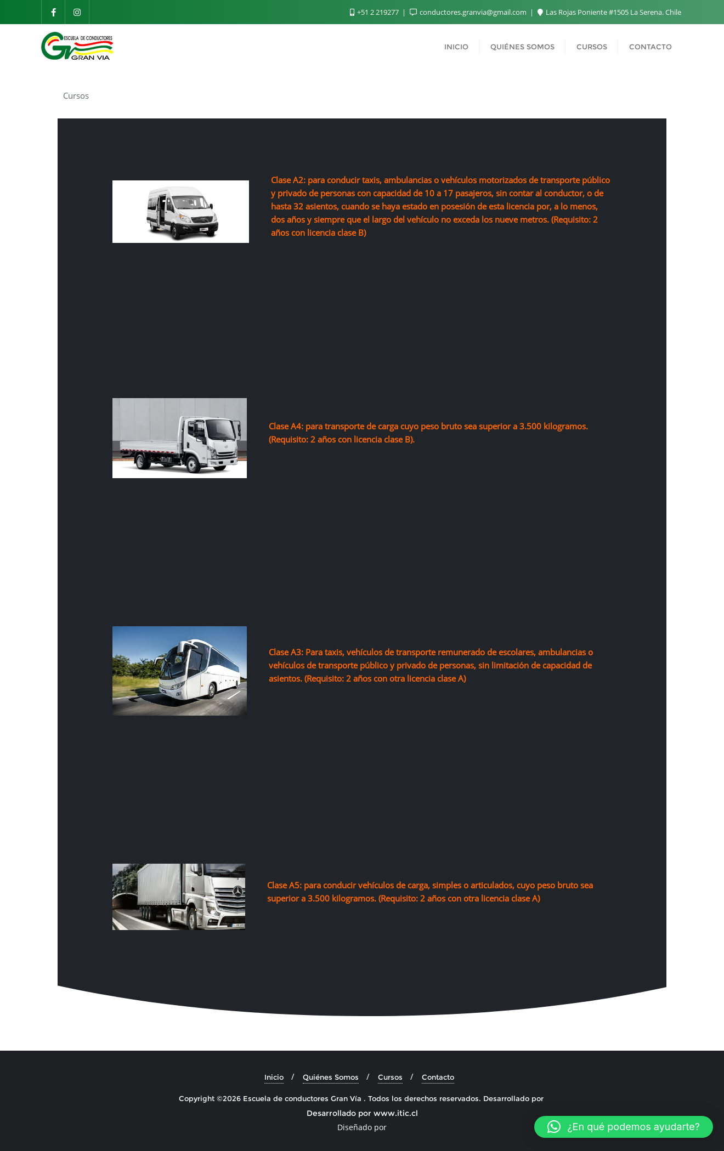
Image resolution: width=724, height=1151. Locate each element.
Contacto (438, 1077)
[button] (623, 1127)
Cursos (390, 1077)
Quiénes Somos (331, 1077)
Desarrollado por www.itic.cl (362, 1113)
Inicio (274, 1077)
